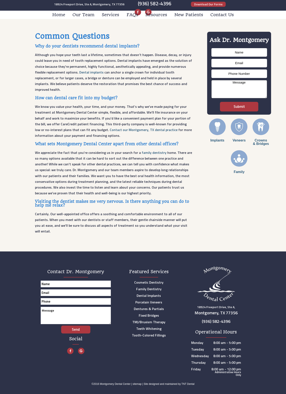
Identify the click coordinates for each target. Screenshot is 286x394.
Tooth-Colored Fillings (149, 335)
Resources (156, 14)
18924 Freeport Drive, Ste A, (216, 311)
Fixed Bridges (149, 315)
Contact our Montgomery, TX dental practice (144, 129)
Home (58, 14)
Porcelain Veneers (148, 302)
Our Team (83, 14)
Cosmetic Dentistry (148, 282)
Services (110, 14)
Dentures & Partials (149, 308)
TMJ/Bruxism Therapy (148, 322)
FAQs (132, 14)
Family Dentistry (149, 289)
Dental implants (91, 72)
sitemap (137, 383)
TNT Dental (187, 383)
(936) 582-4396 (154, 3)
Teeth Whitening (149, 328)
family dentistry (154, 152)
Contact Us (222, 14)
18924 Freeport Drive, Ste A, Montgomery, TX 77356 (89, 4)
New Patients (188, 14)
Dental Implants (149, 295)
